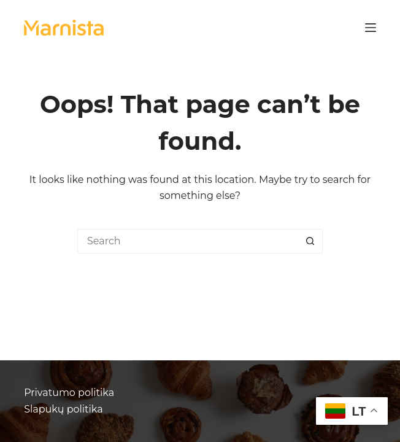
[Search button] (310, 241)
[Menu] (370, 27)
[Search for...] (187, 241)
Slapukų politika (63, 409)
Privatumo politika (69, 392)
